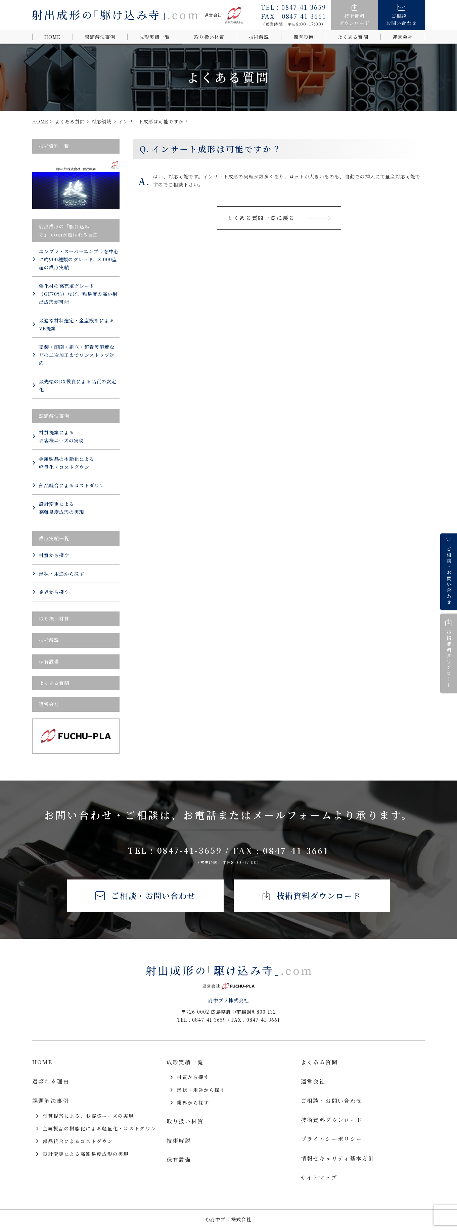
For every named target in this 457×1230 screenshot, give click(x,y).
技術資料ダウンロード (312, 896)
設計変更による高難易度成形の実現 (82, 1155)
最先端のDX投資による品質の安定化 (74, 385)
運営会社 (403, 37)
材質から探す (50, 555)
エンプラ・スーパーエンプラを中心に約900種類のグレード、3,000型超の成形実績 (75, 259)
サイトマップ (319, 1178)
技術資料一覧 (54, 146)
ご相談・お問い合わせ (144, 896)
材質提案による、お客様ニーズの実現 (85, 1116)
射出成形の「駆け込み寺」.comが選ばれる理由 (68, 230)
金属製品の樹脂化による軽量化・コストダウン (96, 1129)
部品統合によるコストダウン (68, 485)
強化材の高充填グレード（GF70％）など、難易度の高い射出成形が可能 (75, 293)
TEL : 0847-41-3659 (179, 850)
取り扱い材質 (209, 37)
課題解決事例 (100, 37)
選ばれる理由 (50, 1082)
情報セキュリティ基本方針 (338, 1159)
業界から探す (50, 592)
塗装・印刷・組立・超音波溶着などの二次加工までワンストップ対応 (73, 354)
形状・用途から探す (58, 573)
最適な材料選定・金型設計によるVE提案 (73, 324)
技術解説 (259, 37)
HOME (52, 37)
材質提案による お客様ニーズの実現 (58, 436)
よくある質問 (353, 37)
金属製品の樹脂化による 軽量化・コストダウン (63, 463)
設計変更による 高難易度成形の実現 (58, 507)
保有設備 (303, 37)
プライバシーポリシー (332, 1140)
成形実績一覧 (154, 37)
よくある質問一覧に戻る (279, 218)
